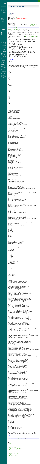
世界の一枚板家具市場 (3, 63)
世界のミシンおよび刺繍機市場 (12, 447)
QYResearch (18, 17)
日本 (1, 32)
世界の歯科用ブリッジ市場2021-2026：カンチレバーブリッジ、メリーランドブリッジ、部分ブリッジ (3, 65)
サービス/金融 (2, 20)
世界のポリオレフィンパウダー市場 (13, 449)
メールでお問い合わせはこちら (20, 438)
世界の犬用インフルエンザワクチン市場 (13, 453)
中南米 (2, 36)
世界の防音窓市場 (3, 75)
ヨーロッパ (2, 34)
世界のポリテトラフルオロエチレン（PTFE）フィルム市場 (15, 448)
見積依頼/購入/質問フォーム (33, 24)
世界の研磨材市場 (3, 55)
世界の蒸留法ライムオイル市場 (12, 452)
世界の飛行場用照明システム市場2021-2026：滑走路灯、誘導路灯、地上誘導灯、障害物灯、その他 (3, 68)
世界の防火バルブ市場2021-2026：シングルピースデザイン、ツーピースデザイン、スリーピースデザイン (3, 46)
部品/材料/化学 (2, 21)
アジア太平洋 (2, 31)
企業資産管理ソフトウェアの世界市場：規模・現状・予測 (15, 443)
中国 (1, 33)
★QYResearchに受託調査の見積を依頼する (14, 27)
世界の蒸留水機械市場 (3, 76)
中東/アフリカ (2, 37)
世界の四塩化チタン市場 (11, 446)
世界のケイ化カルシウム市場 (12, 454)
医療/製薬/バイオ (3, 18)
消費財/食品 (2, 19)
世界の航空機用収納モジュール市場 (13, 455)
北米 (1, 35)
